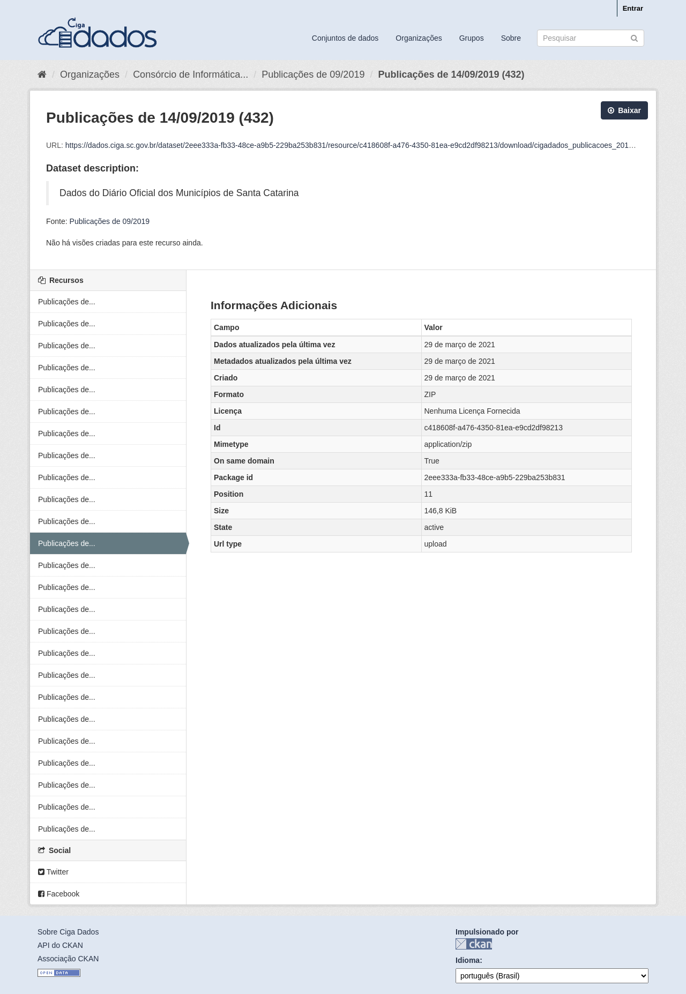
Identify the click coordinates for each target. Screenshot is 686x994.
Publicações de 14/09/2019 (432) (451, 74)
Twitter (53, 872)
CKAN (474, 944)
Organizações (419, 38)
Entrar (633, 8)
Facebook (58, 894)
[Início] (42, 74)
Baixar (624, 110)
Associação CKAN (68, 958)
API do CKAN (60, 945)
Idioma (468, 960)
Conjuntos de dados (345, 38)
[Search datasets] (590, 38)
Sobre (511, 38)
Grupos (471, 38)
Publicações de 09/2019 (313, 74)
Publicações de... (66, 301)
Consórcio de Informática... (190, 74)
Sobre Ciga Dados (68, 932)
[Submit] (634, 37)
